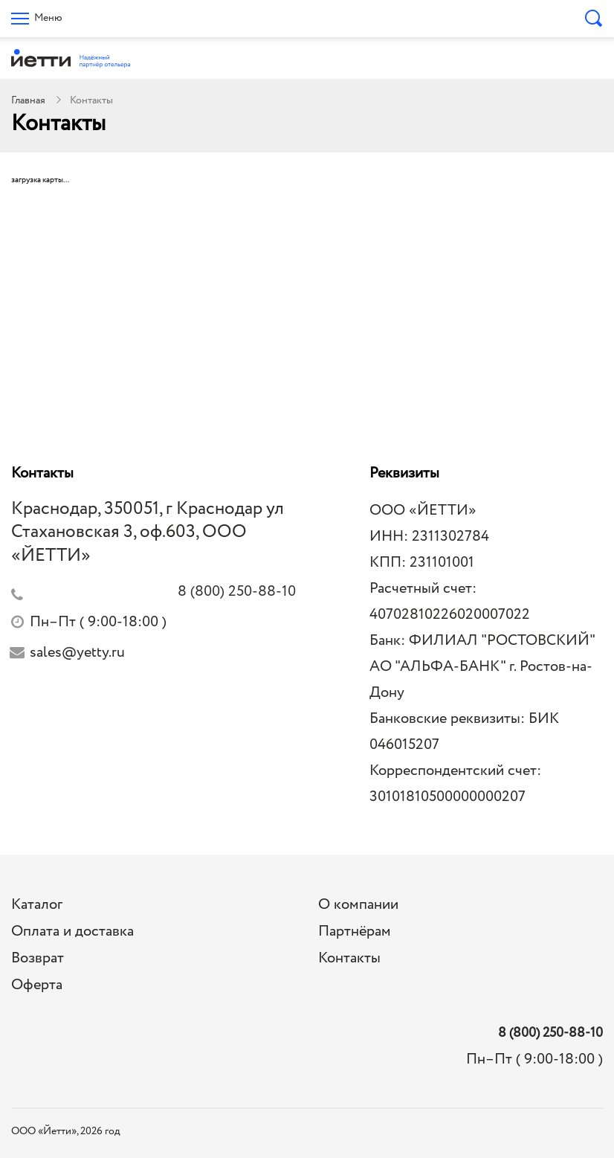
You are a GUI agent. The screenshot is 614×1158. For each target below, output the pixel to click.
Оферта (36, 985)
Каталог (36, 905)
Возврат (37, 958)
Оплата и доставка (72, 931)
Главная (28, 100)
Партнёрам (354, 931)
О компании (358, 905)
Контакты (349, 958)
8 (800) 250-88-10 (550, 1033)
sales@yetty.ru (77, 652)
